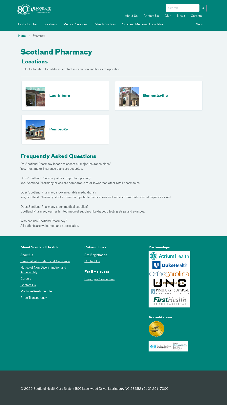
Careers (196, 16)
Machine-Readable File (36, 291)
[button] (203, 8)
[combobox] (182, 8)
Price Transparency (33, 298)
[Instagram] (44, 382)
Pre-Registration (95, 255)
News (181, 16)
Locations (50, 24)
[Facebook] (24, 382)
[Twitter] (34, 382)
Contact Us (151, 16)
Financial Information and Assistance (45, 261)
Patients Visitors (104, 24)
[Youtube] (53, 382)
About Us (131, 16)
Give (168, 16)
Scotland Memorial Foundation (143, 24)
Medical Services (75, 24)
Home (22, 35)
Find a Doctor (27, 24)
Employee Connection (99, 279)
